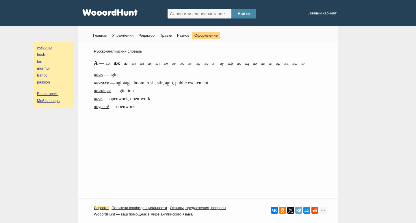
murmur (43, 68)
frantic (42, 75)
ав (263, 63)
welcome (44, 47)
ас (206, 63)
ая (303, 63)
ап (190, 63)
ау (222, 63)
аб (107, 63)
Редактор (146, 35)
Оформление (206, 35)
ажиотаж (101, 83)
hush (41, 54)
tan (39, 61)
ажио (98, 75)
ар (198, 63)
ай (142, 63)
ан (174, 63)
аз (126, 63)
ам (166, 63)
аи (133, 63)
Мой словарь (48, 101)
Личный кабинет (322, 13)
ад (278, 63)
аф (230, 63)
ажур (98, 99)
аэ (255, 63)
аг (270, 63)
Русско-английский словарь (118, 51)
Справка (101, 208)
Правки (165, 35)
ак (149, 63)
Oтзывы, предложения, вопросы (198, 208)
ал (157, 63)
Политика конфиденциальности (139, 208)
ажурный (101, 107)
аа (286, 63)
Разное (183, 35)
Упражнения (122, 35)
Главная (100, 35)
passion (43, 82)
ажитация (102, 91)
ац (247, 63)
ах (239, 63)
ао (182, 63)
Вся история (47, 94)
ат (214, 63)
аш (295, 63)
